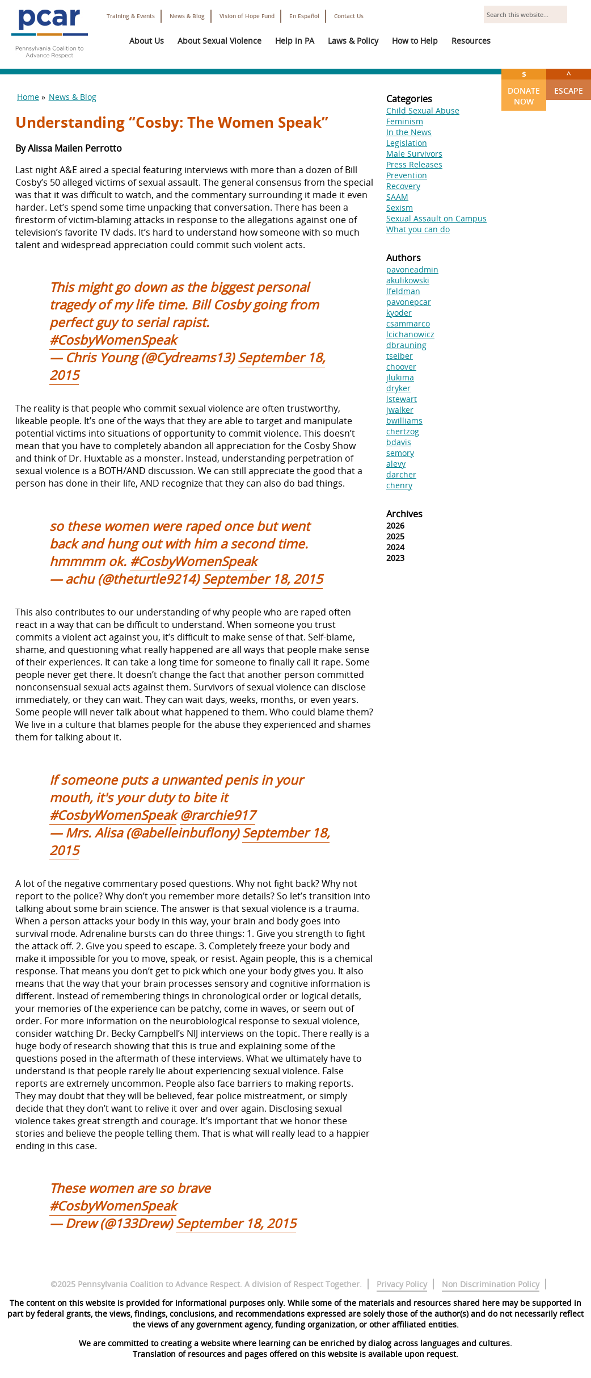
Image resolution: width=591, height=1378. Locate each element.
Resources (471, 40)
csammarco (408, 323)
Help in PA (294, 40)
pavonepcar (408, 301)
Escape (568, 82)
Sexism (399, 207)
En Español (304, 16)
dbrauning (406, 345)
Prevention (406, 175)
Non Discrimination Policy (490, 1284)
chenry (399, 485)
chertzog (402, 431)
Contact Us (349, 16)
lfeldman (403, 291)
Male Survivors (414, 153)
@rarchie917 (217, 815)
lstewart (401, 398)
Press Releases (414, 164)
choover (401, 366)
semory (400, 452)
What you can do (418, 229)
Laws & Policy (353, 40)
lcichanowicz (410, 334)
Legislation (406, 142)
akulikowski (407, 280)
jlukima (400, 377)
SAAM (397, 196)
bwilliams (404, 420)
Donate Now (523, 88)
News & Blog (187, 16)
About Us (146, 40)
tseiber (399, 355)
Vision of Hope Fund (247, 16)
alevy (396, 463)
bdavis (398, 442)
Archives (404, 514)
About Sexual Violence (219, 40)
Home (28, 96)
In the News (409, 132)
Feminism (404, 121)
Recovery (403, 186)
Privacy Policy (402, 1284)
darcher (401, 474)
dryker (398, 388)
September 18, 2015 (262, 579)
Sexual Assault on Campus (436, 218)
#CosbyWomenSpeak (112, 340)
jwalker (399, 409)
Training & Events (131, 16)
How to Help (415, 40)
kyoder (399, 312)
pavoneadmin (412, 269)
